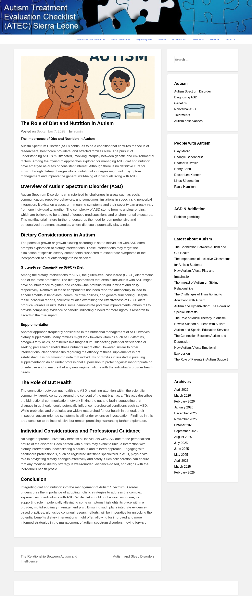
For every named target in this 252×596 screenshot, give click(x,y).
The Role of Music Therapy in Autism (200, 318)
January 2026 (183, 407)
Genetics (162, 39)
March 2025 (182, 466)
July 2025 (181, 443)
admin (78, 131)
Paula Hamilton (185, 186)
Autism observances (120, 39)
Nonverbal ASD (179, 39)
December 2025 (185, 413)
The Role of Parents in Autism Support (201, 359)
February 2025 (184, 472)
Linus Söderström (186, 180)
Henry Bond (182, 169)
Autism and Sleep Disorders (134, 556)
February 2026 (184, 401)
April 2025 (181, 460)
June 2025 (181, 448)
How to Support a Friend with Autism (199, 324)
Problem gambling (187, 217)
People (214, 39)
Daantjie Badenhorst (188, 157)
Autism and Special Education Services (201, 330)
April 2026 (181, 389)
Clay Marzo (182, 151)
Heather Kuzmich (186, 163)
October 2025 (183, 425)
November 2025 (185, 419)
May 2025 (181, 454)
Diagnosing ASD (144, 39)
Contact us (230, 39)
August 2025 (183, 437)
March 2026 (182, 395)
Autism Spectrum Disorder (91, 39)
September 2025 (185, 431)
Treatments (198, 39)
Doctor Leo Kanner (187, 175)
